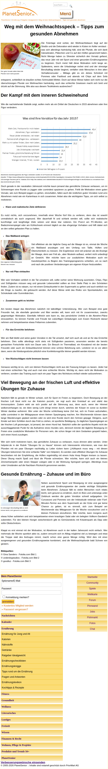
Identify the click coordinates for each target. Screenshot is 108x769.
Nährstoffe (7, 644)
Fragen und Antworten (13, 677)
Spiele (92, 588)
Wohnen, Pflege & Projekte (16, 745)
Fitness (5, 694)
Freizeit (6, 726)
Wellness (6, 706)
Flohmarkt (92, 617)
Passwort (6, 588)
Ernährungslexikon (11, 682)
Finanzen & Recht (11, 738)
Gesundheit (8, 700)
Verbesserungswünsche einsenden (23, 762)
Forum (92, 600)
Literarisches (9, 713)
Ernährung (15, 20)
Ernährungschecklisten (14, 660)
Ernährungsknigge (11, 666)
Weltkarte (92, 594)
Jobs (92, 611)
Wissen (5, 732)
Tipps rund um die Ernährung (17, 671)
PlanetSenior (5, 20)
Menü (65, 13)
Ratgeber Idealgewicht (29, 20)
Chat (92, 629)
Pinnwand (92, 605)
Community (92, 582)
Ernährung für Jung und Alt (16, 634)
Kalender (7, 622)
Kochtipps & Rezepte (13, 687)
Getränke (6, 650)
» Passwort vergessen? (15, 609)
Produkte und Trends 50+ (15, 751)
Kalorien (6, 639)
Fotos (92, 623)
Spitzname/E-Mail (11, 580)
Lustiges (6, 719)
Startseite (92, 577)
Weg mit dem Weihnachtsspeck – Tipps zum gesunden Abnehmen (62, 20)
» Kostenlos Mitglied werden (17, 605)
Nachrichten (8, 615)
